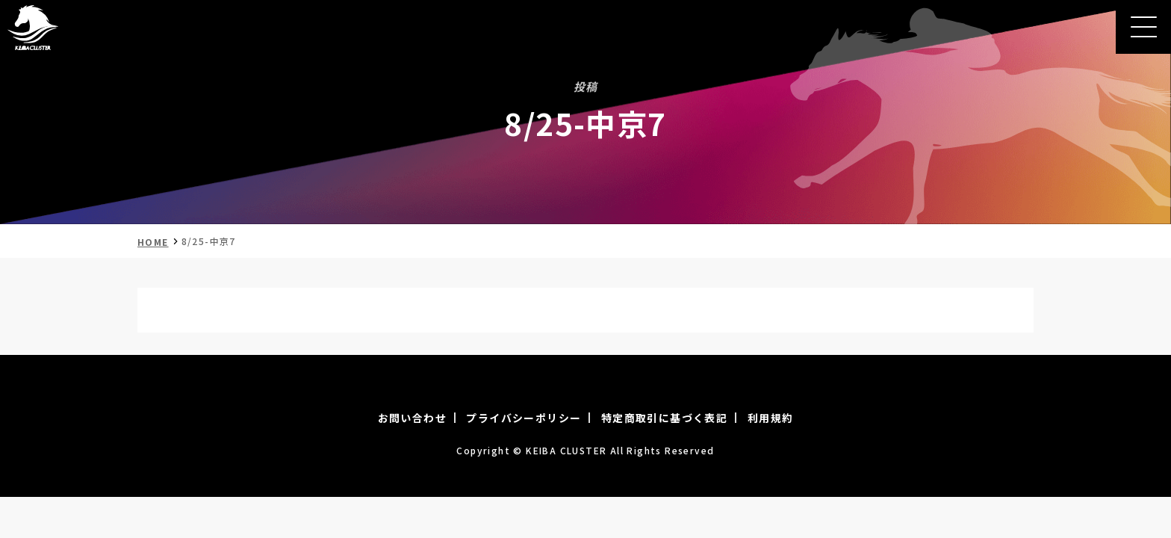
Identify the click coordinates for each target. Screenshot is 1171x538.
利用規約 (771, 417)
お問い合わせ (412, 417)
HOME (153, 241)
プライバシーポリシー (523, 417)
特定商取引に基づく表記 (664, 417)
